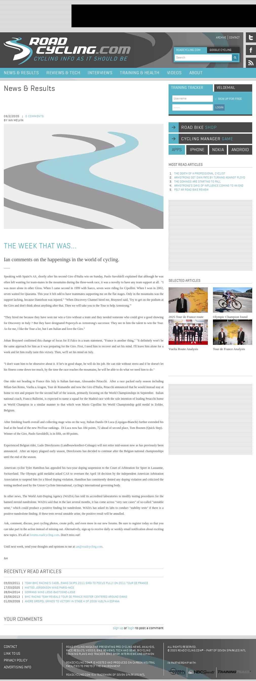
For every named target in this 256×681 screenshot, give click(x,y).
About (196, 73)
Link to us (12, 653)
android (240, 150)
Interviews (100, 73)
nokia (218, 150)
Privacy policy (15, 660)
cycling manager (207, 139)
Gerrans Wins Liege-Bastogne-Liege (50, 592)
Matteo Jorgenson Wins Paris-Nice (49, 587)
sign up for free (228, 98)
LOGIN (219, 107)
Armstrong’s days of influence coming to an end (208, 185)
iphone (197, 150)
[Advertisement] (210, 235)
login (131, 628)
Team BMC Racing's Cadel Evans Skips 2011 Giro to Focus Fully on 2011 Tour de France (86, 583)
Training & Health (139, 73)
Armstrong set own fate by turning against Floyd (209, 177)
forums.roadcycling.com (44, 535)
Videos (174, 73)
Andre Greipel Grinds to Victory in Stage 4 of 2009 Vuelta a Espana (72, 601)
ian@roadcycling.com (89, 546)
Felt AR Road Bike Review (191, 189)
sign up (118, 628)
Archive (221, 37)
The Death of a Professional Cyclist (199, 173)
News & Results (21, 73)
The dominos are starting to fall (197, 181)
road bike (199, 127)
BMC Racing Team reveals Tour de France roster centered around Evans (76, 596)
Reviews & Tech (63, 73)
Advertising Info (17, 667)
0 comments (34, 116)
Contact (234, 37)
